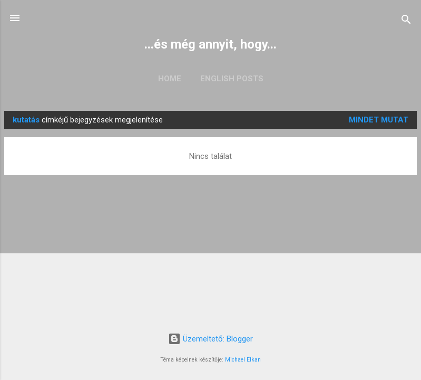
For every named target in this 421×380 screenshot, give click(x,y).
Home (169, 78)
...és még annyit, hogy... (210, 44)
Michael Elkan (243, 359)
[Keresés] (406, 21)
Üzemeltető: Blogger (210, 339)
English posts (231, 78)
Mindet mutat (378, 120)
